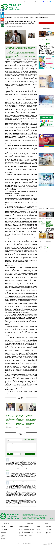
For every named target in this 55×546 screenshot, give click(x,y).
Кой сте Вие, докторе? (38, 13)
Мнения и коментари (29, 13)
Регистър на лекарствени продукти (27, 532)
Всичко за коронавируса (46, 23)
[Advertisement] (47, 199)
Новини (4, 13)
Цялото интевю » (9, 427)
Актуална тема (13, 13)
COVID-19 (8, 13)
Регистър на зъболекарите (25, 528)
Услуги (44, 13)
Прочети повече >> (42, 53)
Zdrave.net (20, 543)
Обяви (11, 526)
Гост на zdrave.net (21, 13)
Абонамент (39, 528)
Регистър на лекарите (24, 526)
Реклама (39, 532)
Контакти (48, 13)
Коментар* (21, 447)
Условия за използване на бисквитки (49, 531)
